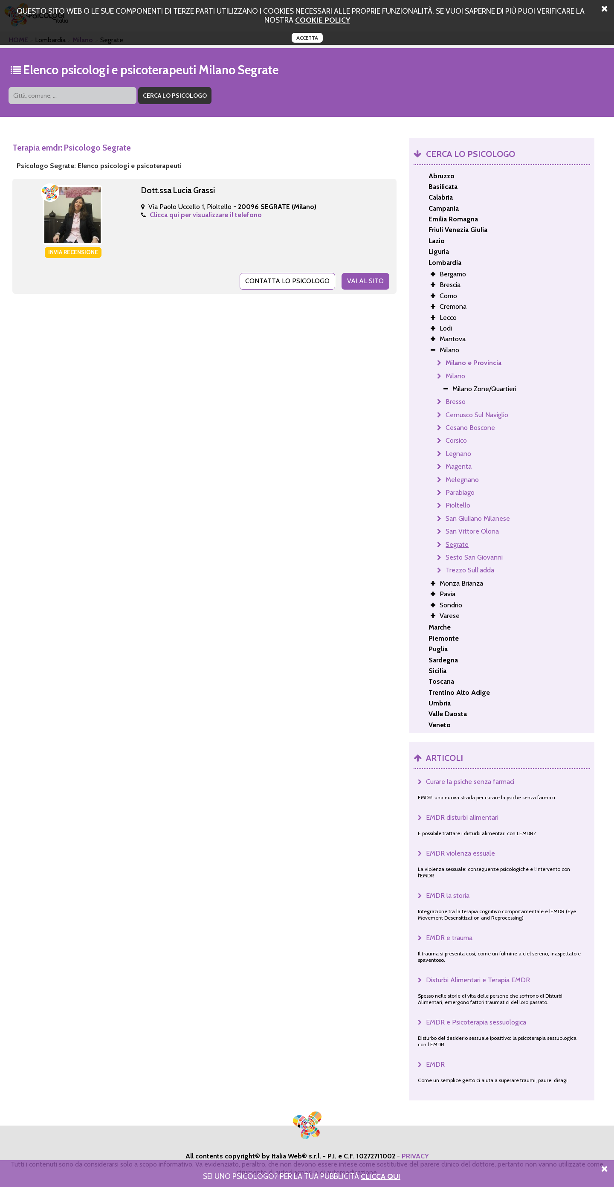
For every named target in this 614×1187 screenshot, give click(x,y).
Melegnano (462, 480)
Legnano (458, 454)
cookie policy (322, 19)
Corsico (456, 440)
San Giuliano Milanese (478, 518)
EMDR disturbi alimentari (462, 817)
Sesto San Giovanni (474, 557)
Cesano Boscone (470, 428)
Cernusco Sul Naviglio (477, 415)
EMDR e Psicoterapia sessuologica (476, 1022)
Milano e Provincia (473, 363)
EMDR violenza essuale (460, 853)
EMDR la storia (447, 895)
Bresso (456, 402)
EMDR (435, 1064)
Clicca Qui (380, 1176)
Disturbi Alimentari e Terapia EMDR (478, 980)
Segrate (457, 544)
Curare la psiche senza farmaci (470, 782)
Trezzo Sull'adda (470, 570)
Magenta (459, 466)
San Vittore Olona (472, 531)
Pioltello (458, 505)
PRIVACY (415, 1156)
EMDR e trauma (449, 938)
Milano (455, 376)
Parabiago (460, 492)
